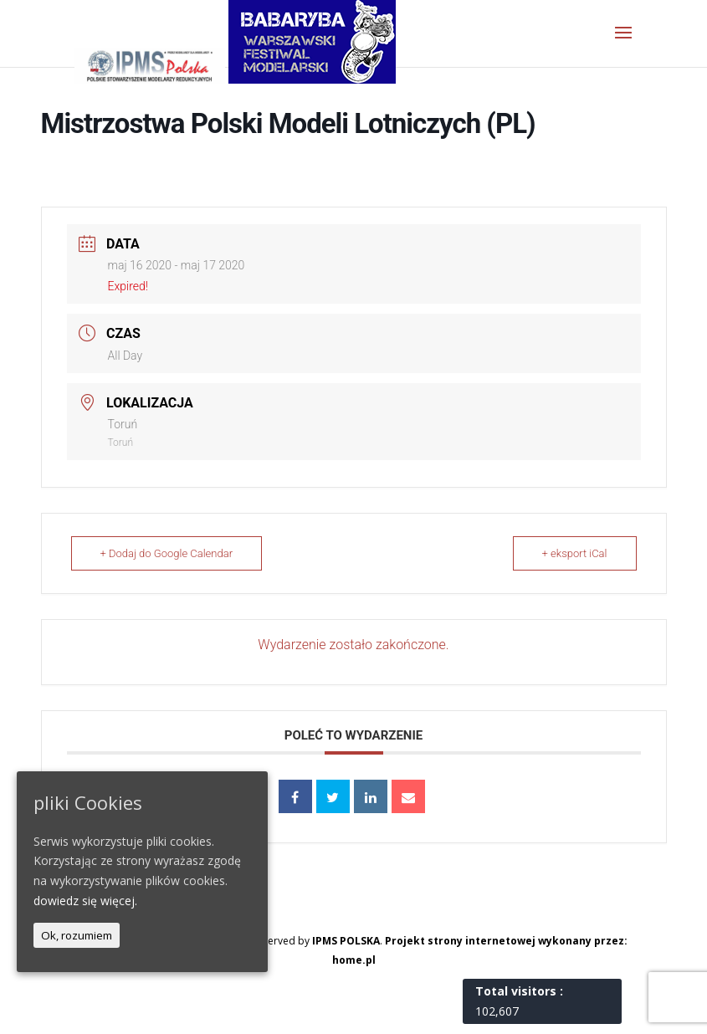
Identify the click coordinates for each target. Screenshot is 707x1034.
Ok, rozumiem (76, 935)
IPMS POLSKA (346, 941)
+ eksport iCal (574, 553)
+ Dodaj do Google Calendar (166, 553)
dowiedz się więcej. (85, 901)
